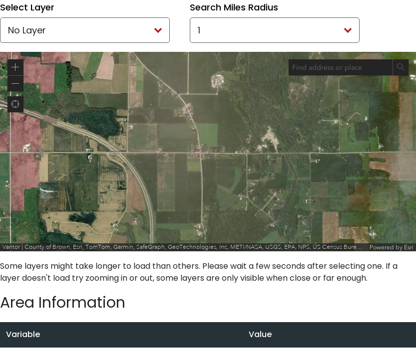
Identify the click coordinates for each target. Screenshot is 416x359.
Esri (409, 247)
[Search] (401, 67)
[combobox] (341, 67)
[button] (15, 67)
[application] (208, 151)
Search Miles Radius (234, 7)
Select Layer (27, 7)
